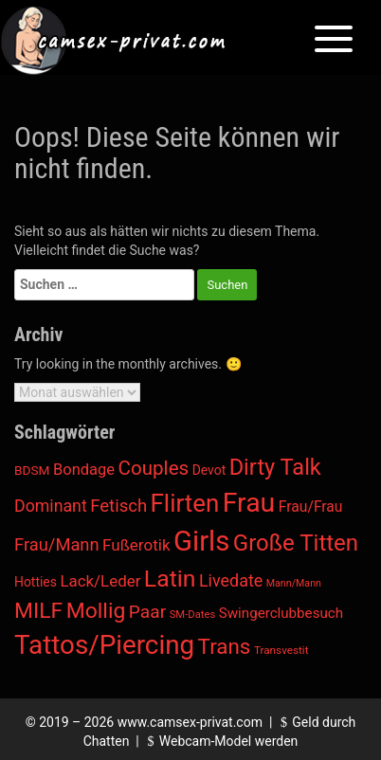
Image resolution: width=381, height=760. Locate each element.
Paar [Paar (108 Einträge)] (147, 612)
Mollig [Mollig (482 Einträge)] (96, 611)
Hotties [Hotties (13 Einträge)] (35, 581)
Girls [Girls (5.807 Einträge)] (201, 541)
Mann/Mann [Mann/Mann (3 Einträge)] (293, 583)
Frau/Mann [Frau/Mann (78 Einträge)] (57, 544)
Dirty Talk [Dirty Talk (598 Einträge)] (275, 467)
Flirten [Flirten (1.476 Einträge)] (185, 503)
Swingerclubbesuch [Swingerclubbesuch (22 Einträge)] (281, 613)
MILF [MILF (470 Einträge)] (38, 611)
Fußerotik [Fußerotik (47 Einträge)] (136, 544)
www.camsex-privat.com (190, 722)
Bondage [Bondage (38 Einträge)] (84, 470)
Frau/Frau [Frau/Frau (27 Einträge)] (311, 507)
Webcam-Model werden (220, 741)
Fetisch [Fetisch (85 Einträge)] (118, 506)
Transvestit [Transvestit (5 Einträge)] (281, 650)
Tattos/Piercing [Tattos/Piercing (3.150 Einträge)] (104, 644)
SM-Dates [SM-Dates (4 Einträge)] (193, 614)
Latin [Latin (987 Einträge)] (170, 578)
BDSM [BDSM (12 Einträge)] (32, 470)
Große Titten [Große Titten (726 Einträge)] (295, 543)
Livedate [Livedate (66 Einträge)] (231, 580)
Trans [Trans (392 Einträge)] (224, 646)
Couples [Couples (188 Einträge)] (154, 468)
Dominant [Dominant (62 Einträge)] (50, 506)
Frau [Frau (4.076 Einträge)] (249, 502)
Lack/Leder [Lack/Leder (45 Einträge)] (100, 580)
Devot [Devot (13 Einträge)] (209, 470)
